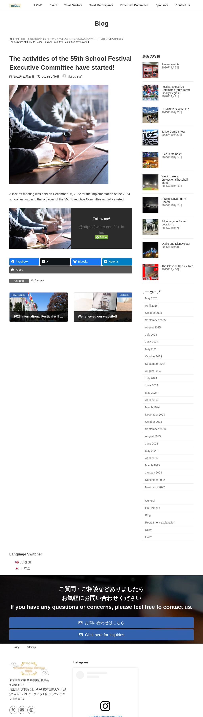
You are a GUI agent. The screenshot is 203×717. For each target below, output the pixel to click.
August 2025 (153, 327)
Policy (16, 647)
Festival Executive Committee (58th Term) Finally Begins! (176, 90)
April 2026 (151, 305)
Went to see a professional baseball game (175, 180)
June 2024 (151, 385)
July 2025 (151, 334)
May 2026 (151, 298)
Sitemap (31, 647)
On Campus (37, 280)
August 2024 (153, 371)
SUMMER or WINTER (175, 109)
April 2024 (151, 400)
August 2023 (153, 436)
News (148, 529)
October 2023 (153, 421)
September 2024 (155, 363)
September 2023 (155, 429)
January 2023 (153, 472)
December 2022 (155, 480)
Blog (148, 515)
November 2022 (155, 487)
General (150, 500)
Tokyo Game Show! (174, 131)
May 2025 (151, 349)
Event (148, 537)
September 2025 (155, 320)
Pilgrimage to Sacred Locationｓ (174, 223)
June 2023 (151, 443)
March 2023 (152, 465)
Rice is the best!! (172, 154)
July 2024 (151, 378)
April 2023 (151, 458)
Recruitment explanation (160, 522)
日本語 (25, 568)
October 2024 (153, 356)
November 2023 (155, 414)
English (25, 562)
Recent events (170, 64)
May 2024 (151, 392)
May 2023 (151, 450)
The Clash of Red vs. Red (177, 266)
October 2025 (153, 313)
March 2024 (152, 407)
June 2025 (151, 342)
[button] (101, 622)
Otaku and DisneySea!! (176, 243)
